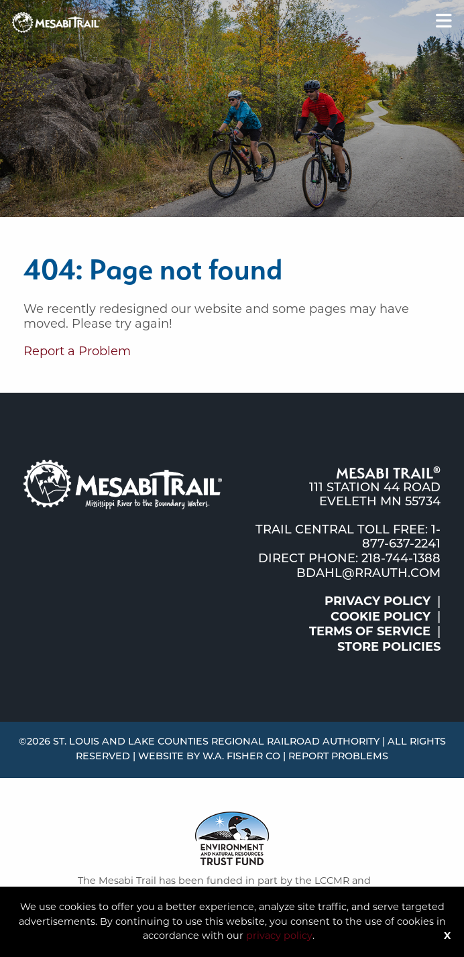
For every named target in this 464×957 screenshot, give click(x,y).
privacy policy (279, 936)
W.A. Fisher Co (241, 757)
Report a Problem (77, 351)
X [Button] (447, 936)
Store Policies (389, 646)
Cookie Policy (380, 616)
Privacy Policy (377, 601)
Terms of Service (369, 631)
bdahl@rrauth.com (368, 574)
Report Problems (338, 757)
